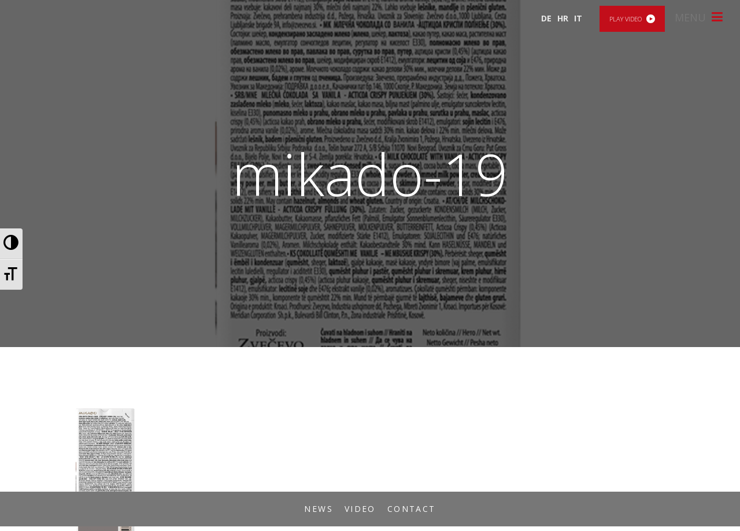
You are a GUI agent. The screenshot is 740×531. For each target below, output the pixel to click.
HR (562, 18)
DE (546, 18)
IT (578, 18)
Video (360, 508)
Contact (411, 508)
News (318, 508)
